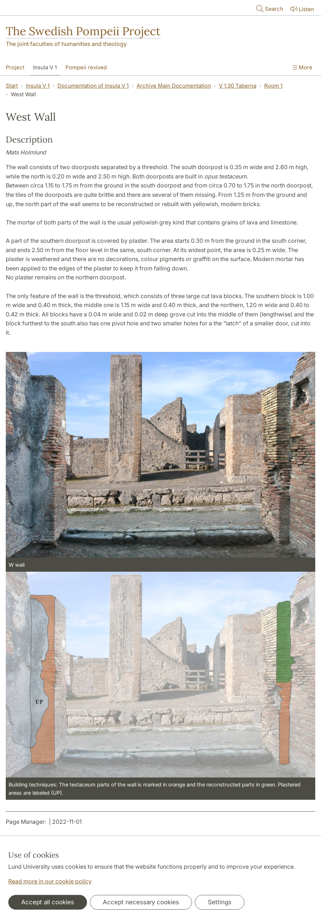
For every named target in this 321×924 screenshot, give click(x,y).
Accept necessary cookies (141, 902)
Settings (219, 902)
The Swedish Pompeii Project (83, 31)
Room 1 (273, 85)
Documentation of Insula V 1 (93, 85)
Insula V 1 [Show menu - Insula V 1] (45, 67)
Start (12, 85)
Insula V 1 (38, 85)
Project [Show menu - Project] (15, 67)
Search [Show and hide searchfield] (269, 8)
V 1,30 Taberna (237, 85)
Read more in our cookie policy (50, 881)
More (302, 67)
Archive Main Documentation (174, 85)
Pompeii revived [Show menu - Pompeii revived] (86, 67)
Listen (301, 9)
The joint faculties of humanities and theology (66, 43)
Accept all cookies (47, 902)
